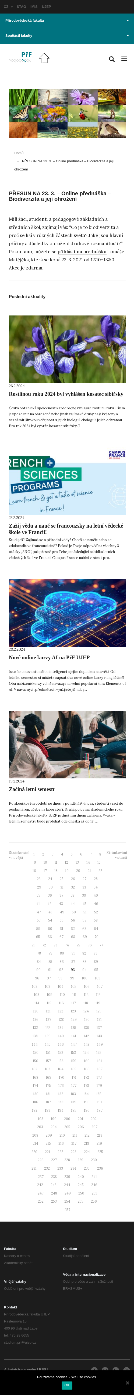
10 (45, 862)
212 (87, 1135)
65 (38, 937)
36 (50, 895)
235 (87, 1168)
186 (35, 1102)
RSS (42, 1369)
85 (50, 961)
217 (73, 1143)
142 (86, 1036)
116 (61, 1003)
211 (74, 1135)
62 (73, 928)
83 (95, 953)
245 (81, 1185)
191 (99, 1102)
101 (97, 978)
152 (60, 1052)
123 (73, 1011)
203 (40, 1127)
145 (48, 1044)
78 (39, 953)
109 (49, 994)
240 (81, 1176)
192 (34, 1110)
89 (96, 961)
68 (73, 937)
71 (33, 945)
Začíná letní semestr (32, 789)
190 (87, 1102)
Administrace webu (20, 1369)
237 (41, 1176)
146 (61, 1044)
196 (87, 1110)
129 (74, 1019)
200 (67, 1119)
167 (100, 1069)
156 (35, 1061)
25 (62, 879)
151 (48, 1052)
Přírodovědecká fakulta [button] (67, 20)
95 (96, 970)
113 (98, 994)
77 (101, 945)
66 (50, 937)
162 (34, 1069)
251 (94, 1193)
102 (34, 986)
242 (40, 1185)
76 (90, 945)
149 (100, 1044)
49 (62, 912)
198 (40, 1119)
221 (47, 1152)
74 (67, 945)
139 (48, 1036)
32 (73, 887)
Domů (19, 153)
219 (99, 1143)
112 (86, 994)
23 (39, 879)
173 (99, 1077)
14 (88, 862)
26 (73, 879)
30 (51, 887)
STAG (21, 7)
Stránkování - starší (117, 855)
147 (74, 1044)
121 (48, 1011)
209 (49, 1135)
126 (35, 1019)
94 (84, 970)
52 (96, 912)
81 (73, 953)
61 (61, 928)
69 (85, 937)
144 (35, 1044)
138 (35, 1036)
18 (56, 870)
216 (61, 1143)
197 (100, 1110)
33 (84, 887)
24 (50, 879)
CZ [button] (8, 7)
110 (62, 994)
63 (84, 928)
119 (98, 1003)
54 (50, 920)
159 (73, 1061)
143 (99, 1036)
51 (85, 912)
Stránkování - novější (19, 855)
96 (37, 978)
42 (49, 904)
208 (35, 1135)
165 (73, 1069)
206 (81, 1127)
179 (99, 1085)
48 (50, 912)
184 (86, 1094)
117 (73, 1003)
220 (34, 1152)
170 (61, 1077)
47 (39, 912)
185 (98, 1094)
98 (60, 978)
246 (94, 1185)
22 (100, 870)
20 (78, 870)
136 (86, 1027)
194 (61, 1110)
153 (73, 1052)
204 (54, 1127)
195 (73, 1110)
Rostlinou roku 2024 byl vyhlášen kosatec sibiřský (66, 394)
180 (35, 1094)
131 (99, 1019)
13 (77, 862)
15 (99, 862)
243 (54, 1185)
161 (99, 1061)
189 (73, 1102)
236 (100, 1168)
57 (84, 920)
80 (62, 953)
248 (54, 1193)
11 (56, 862)
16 (34, 870)
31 (62, 887)
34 (96, 887)
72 (44, 945)
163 (47, 1069)
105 (73, 986)
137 (99, 1027)
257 (67, 1210)
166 (87, 1069)
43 (61, 904)
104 (61, 986)
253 (54, 1201)
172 (86, 1077)
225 (100, 1152)
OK (66, 1385)
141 (73, 1036)
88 (84, 961)
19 (67, 870)
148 (87, 1044)
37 (61, 895)
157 (48, 1061)
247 (41, 1193)
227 (54, 1160)
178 (86, 1085)
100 (84, 978)
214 (35, 1143)
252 (41, 1201)
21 (89, 870)
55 (62, 920)
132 (35, 1027)
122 (60, 1011)
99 (72, 978)
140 (61, 1036)
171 (74, 1077)
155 (98, 1052)
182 (60, 1094)
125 (98, 1011)
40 (96, 895)
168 (35, 1077)
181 (48, 1094)
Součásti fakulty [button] (67, 36)
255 (80, 1201)
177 (73, 1085)
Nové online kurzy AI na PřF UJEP (49, 657)
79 (50, 953)
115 (49, 1003)
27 (84, 879)
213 (99, 1135)
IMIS (34, 7)
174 (35, 1085)
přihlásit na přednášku (82, 252)
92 (61, 970)
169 (48, 1077)
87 (73, 961)
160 (87, 1061)
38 (73, 895)
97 (49, 978)
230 (94, 1160)
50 (74, 912)
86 (62, 961)
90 (38, 970)
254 (67, 1201)
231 (34, 1168)
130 (87, 1019)
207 (94, 1127)
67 (61, 937)
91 (50, 970)
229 (80, 1160)
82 (84, 953)
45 (84, 904)
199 (54, 1119)
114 (36, 1003)
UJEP (46, 7)
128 (61, 1019)
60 (50, 928)
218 (86, 1143)
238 (54, 1176)
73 (55, 945)
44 (72, 904)
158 (61, 1061)
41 (38, 904)
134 (61, 1027)
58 (96, 920)
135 (73, 1027)
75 (78, 945)
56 (73, 920)
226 (41, 1160)
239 (67, 1176)
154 (86, 1052)
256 (94, 1201)
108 (36, 994)
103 (47, 986)
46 (96, 904)
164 (61, 1069)
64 (96, 928)
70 (96, 937)
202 (94, 1119)
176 (61, 1085)
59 (38, 928)
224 (87, 1152)
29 (39, 887)
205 (67, 1127)
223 (73, 1152)
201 (80, 1119)
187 (48, 1102)
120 (35, 1011)
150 (35, 1052)
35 (38, 895)
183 (73, 1094)
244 (67, 1185)
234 (73, 1168)
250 (81, 1193)
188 (61, 1102)
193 (47, 1110)
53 (39, 920)
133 (48, 1027)
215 (48, 1143)
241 (94, 1176)
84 (39, 961)
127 (48, 1019)
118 (85, 1003)
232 (47, 1168)
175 (48, 1085)
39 (84, 895)
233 (60, 1168)
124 (86, 1011)
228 (67, 1160)
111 (74, 994)
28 (96, 879)
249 (68, 1193)
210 (62, 1135)
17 (45, 870)
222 (60, 1152)
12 (66, 862)
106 (87, 986)
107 (100, 986)
